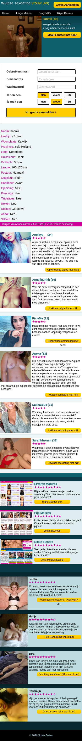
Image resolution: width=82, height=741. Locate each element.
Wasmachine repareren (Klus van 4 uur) (58, 600)
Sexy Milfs (45, 13)
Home (5, 13)
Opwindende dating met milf (63, 463)
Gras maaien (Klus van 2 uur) (59, 711)
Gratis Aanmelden (67, 4)
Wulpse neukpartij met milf (63, 394)
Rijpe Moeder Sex (52, 501)
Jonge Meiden (24, 13)
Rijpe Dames (65, 13)
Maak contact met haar (62, 34)
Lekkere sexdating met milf (63, 430)
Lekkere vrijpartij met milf (63, 308)
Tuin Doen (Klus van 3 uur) (59, 637)
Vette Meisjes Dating (52, 559)
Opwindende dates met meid (63, 269)
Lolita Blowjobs (52, 530)
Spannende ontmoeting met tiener (63, 341)
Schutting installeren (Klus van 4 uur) (59, 674)
